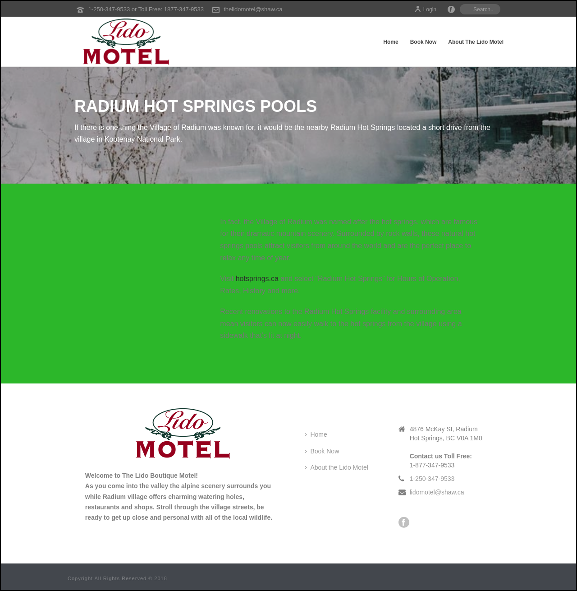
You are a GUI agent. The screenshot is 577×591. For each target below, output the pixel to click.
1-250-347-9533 (432, 478)
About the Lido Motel (476, 42)
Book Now (423, 42)
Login (425, 9)
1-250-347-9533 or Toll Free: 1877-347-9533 (146, 9)
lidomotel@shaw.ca (437, 492)
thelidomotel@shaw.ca (253, 9)
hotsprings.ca (257, 278)
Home (390, 42)
